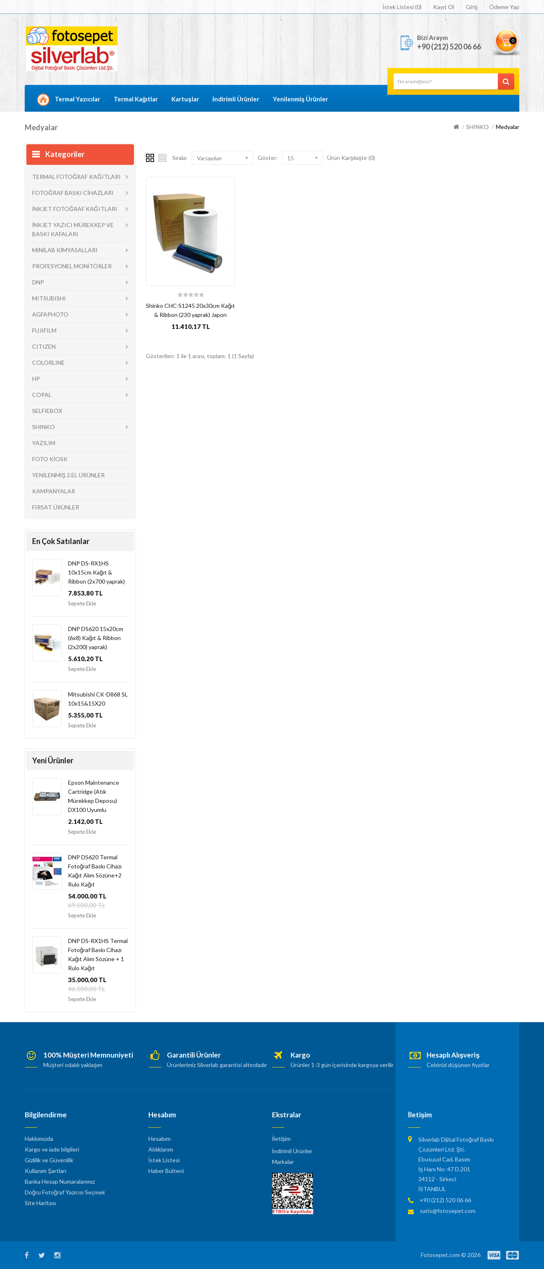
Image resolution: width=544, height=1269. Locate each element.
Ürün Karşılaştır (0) (351, 157)
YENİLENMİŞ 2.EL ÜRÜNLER (68, 475)
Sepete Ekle (82, 603)
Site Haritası (40, 1202)
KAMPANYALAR (53, 491)
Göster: (268, 157)
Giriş (472, 6)
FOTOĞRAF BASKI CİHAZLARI (73, 192)
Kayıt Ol (443, 6)
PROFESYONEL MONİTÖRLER (72, 266)
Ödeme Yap (504, 6)
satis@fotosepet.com (448, 1210)
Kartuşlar (185, 99)
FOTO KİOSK (50, 458)
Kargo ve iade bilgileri (52, 1149)
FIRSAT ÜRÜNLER (55, 507)
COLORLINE (48, 362)
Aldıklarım (160, 1149)
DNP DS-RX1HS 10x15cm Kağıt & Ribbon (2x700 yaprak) (96, 572)
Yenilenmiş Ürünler (300, 99)
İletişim (281, 1138)
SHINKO (477, 126)
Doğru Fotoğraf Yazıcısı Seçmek (65, 1192)
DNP (38, 282)
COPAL (42, 394)
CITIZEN (44, 346)
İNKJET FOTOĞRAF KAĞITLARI (74, 208)
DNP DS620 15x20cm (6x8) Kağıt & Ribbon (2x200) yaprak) (95, 637)
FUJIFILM (44, 330)
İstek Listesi (164, 1159)
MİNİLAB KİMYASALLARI (65, 249)
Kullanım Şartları (45, 1170)
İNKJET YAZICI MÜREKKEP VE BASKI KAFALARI (73, 229)
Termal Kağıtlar (136, 99)
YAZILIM (43, 442)
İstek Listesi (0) (402, 6)
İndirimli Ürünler (236, 99)
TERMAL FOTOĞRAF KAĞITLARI (76, 176)
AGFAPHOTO (50, 314)
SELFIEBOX (47, 410)
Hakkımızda (39, 1138)
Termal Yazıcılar (77, 99)
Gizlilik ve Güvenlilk (49, 1159)
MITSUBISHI (49, 298)
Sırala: (180, 157)
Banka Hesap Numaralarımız (60, 1181)
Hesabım (159, 1138)
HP (36, 378)
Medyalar (507, 126)
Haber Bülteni (166, 1170)
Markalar (283, 1161)
